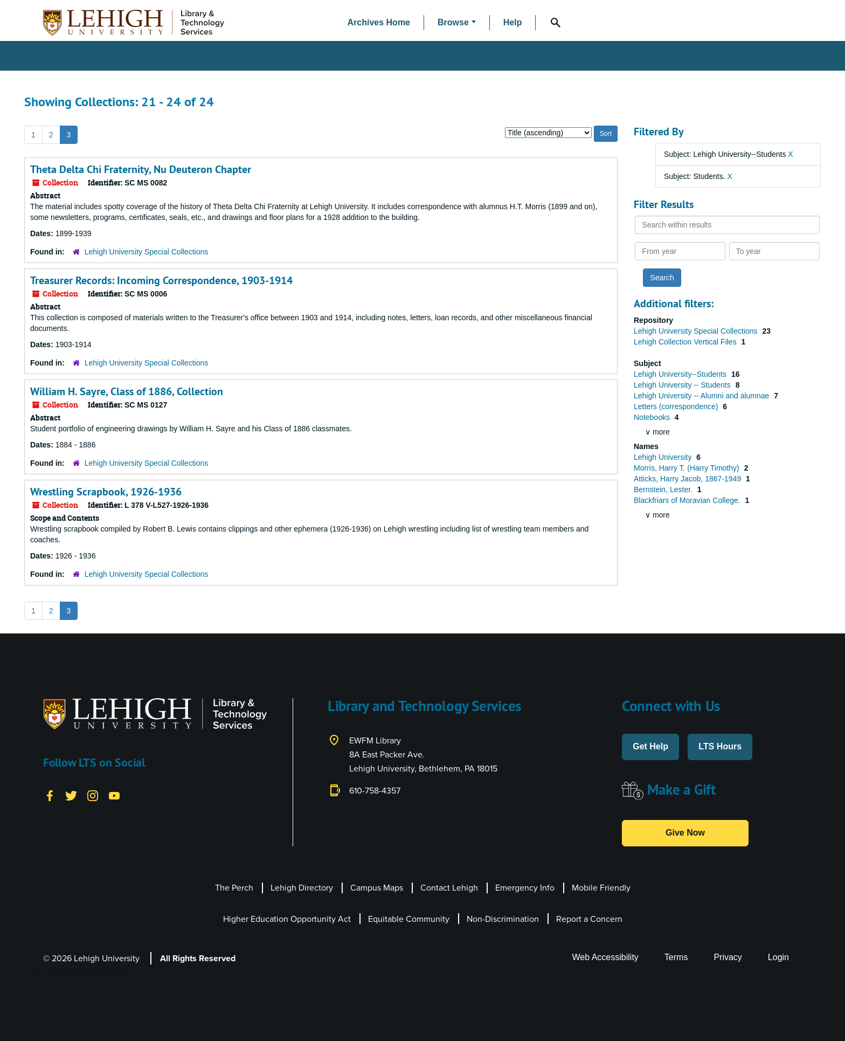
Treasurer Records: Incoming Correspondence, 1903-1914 (161, 280)
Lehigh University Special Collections (147, 251)
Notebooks (653, 417)
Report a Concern (589, 919)
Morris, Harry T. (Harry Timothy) (688, 468)
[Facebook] (49, 794)
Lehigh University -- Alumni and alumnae (702, 395)
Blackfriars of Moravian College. (688, 500)
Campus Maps (376, 887)
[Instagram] (92, 794)
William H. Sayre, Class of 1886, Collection (126, 391)
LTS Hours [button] (720, 746)
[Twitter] (71, 794)
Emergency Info (525, 887)
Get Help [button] (650, 746)
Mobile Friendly (601, 887)
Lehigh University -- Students (683, 385)
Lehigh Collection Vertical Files (686, 341)
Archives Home (379, 22)
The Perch (234, 887)
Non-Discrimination (503, 919)
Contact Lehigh (449, 887)
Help (512, 22)
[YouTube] (114, 794)
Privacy (728, 957)
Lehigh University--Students (681, 374)
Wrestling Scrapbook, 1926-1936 (106, 492)
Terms (676, 957)
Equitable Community (408, 919)
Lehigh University (664, 457)
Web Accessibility (605, 957)
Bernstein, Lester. (664, 489)
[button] (456, 23)
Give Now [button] (685, 832)
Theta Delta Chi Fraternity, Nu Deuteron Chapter (140, 169)
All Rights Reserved (198, 958)
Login (778, 957)
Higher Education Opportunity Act (287, 919)
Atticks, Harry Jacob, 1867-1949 (688, 478)
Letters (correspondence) (677, 406)
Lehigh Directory (302, 887)
